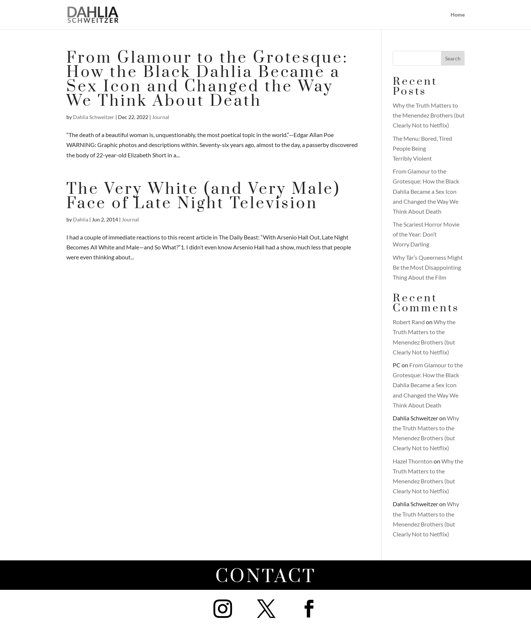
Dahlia (80, 219)
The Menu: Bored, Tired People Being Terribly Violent (422, 148)
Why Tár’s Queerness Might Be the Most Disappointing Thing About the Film (428, 267)
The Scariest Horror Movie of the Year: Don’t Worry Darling (426, 234)
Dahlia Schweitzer (93, 117)
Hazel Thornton (413, 461)
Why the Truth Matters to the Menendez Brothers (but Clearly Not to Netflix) (429, 115)
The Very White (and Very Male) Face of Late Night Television (203, 196)
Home (458, 15)
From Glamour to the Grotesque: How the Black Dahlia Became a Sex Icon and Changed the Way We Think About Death (207, 79)
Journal (160, 117)
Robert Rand (409, 321)
